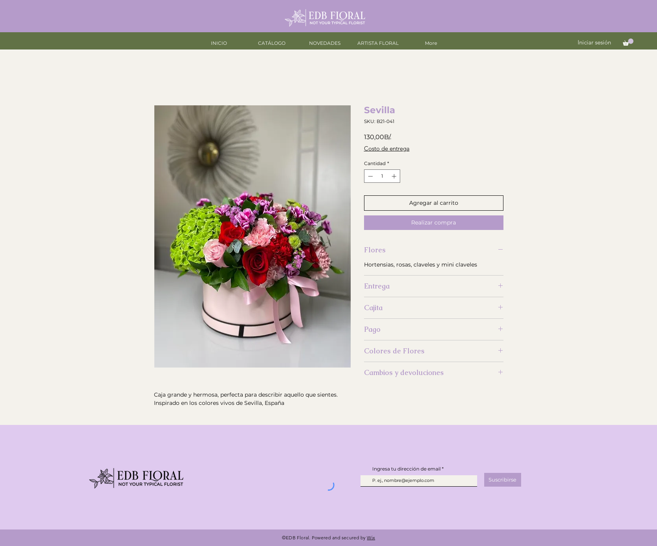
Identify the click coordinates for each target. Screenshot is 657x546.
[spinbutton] (382, 176)
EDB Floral (297, 537)
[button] (628, 42)
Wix (371, 537)
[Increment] (394, 176)
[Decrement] (369, 176)
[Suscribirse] (502, 480)
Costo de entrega (387, 148)
